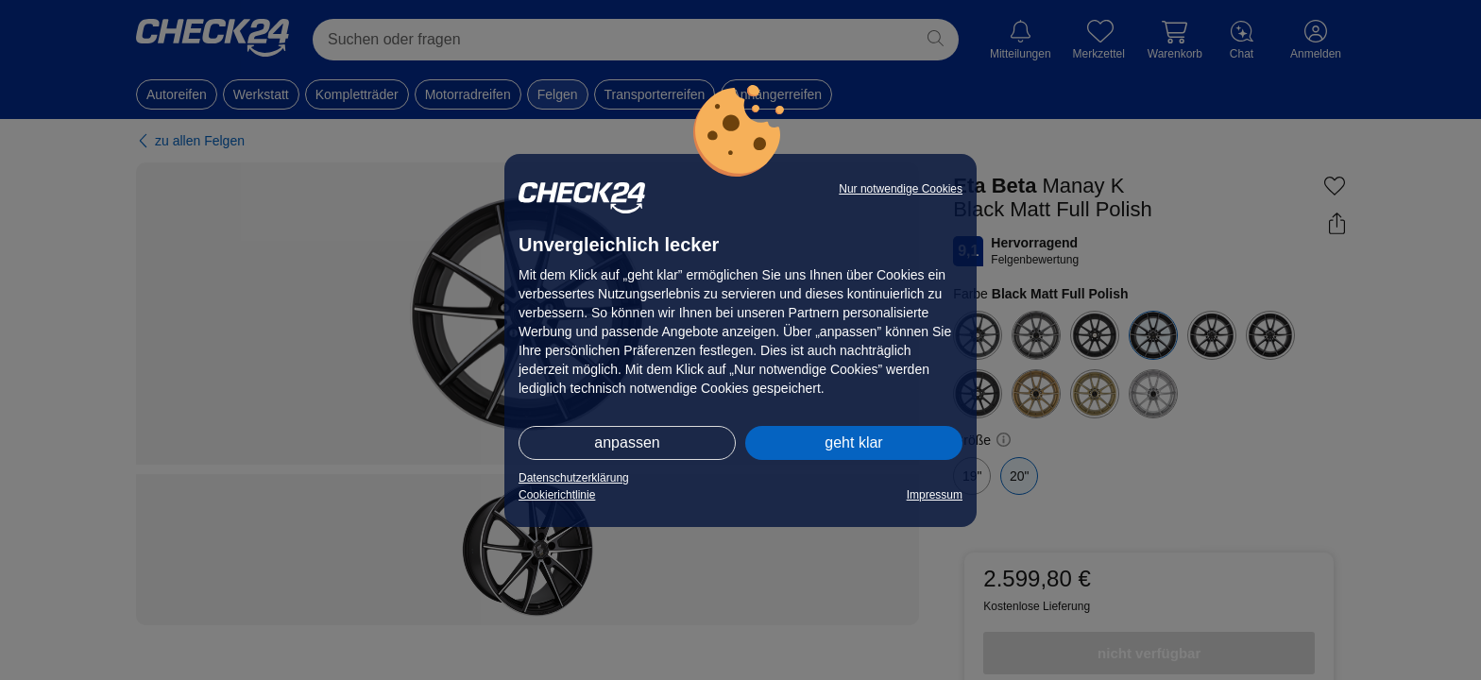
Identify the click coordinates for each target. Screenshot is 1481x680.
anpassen (626, 442)
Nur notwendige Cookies (900, 189)
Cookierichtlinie (557, 495)
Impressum (934, 495)
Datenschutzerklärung (574, 477)
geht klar (853, 442)
